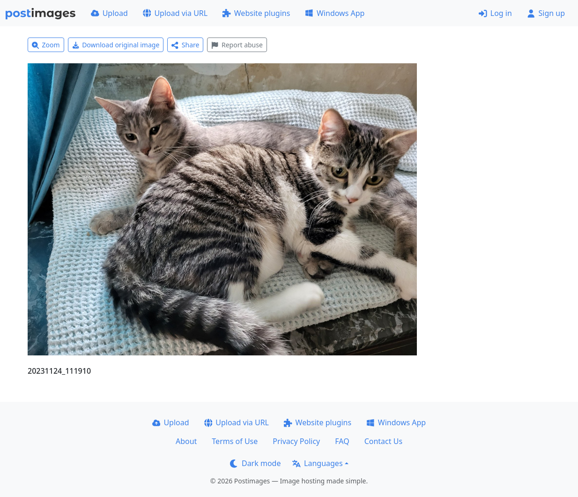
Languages (317, 463)
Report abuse (236, 44)
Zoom (46, 44)
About (186, 441)
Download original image (116, 44)
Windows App (334, 13)
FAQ (342, 441)
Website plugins (256, 13)
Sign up (546, 13)
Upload (109, 13)
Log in (495, 13)
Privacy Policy (296, 441)
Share (185, 44)
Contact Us (383, 441)
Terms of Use (235, 441)
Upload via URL (175, 13)
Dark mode (255, 463)
